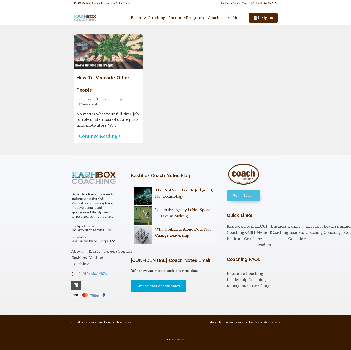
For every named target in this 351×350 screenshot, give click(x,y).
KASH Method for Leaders (263, 235)
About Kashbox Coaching (80, 257)
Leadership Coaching (334, 229)
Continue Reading (101, 135)
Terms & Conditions (233, 322)
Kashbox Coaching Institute (235, 232)
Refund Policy (273, 322)
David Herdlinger (111, 99)
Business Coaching (279, 229)
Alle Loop (179, 339)
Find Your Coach (230, 3)
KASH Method (96, 254)
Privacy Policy (216, 322)
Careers (110, 251)
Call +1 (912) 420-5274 (264, 3)
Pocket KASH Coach (250, 232)
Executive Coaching (315, 229)
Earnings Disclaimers (254, 322)
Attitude (86, 99)
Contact (246, 3)
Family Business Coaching (297, 232)
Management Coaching (248, 286)
